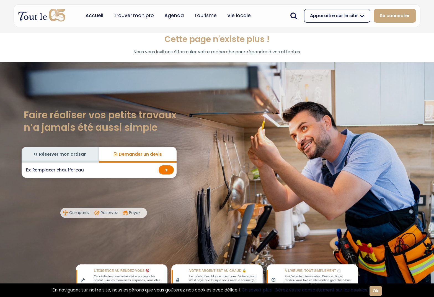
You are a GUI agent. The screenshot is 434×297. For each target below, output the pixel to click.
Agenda (174, 15)
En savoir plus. (257, 290)
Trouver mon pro (134, 15)
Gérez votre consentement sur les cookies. (321, 290)
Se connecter (395, 15)
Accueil (94, 15)
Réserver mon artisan (60, 154)
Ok (376, 291)
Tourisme (205, 15)
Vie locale (239, 15)
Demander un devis (138, 154)
